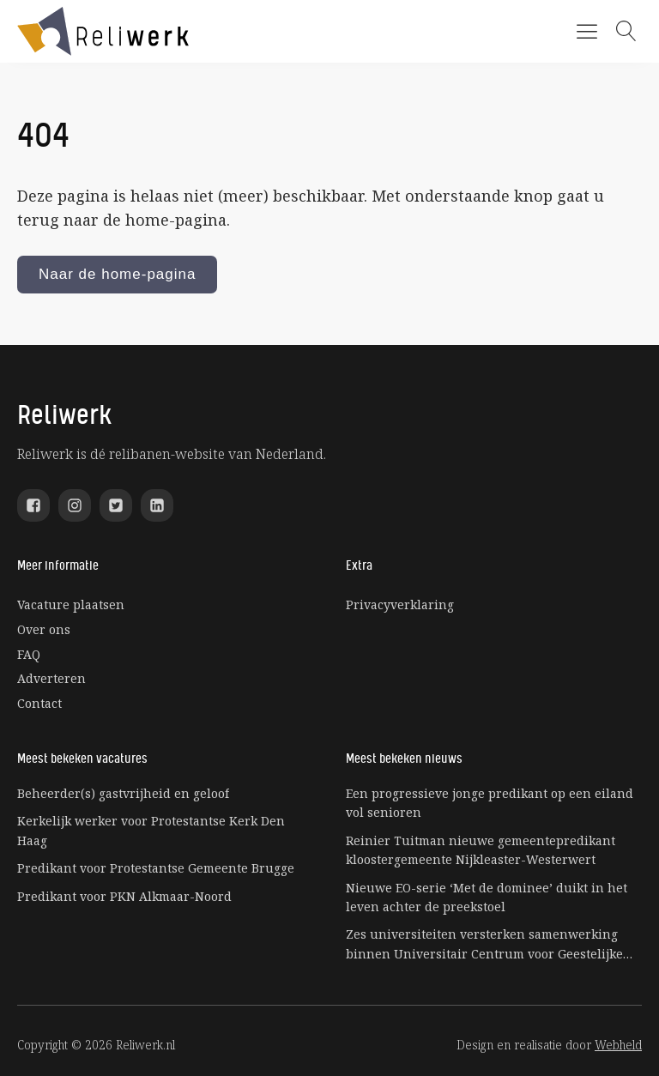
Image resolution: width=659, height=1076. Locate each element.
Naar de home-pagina (117, 274)
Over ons (43, 629)
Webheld (618, 1045)
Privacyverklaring (400, 604)
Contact (39, 703)
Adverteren (51, 678)
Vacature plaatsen (70, 604)
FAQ (28, 654)
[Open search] (626, 31)
